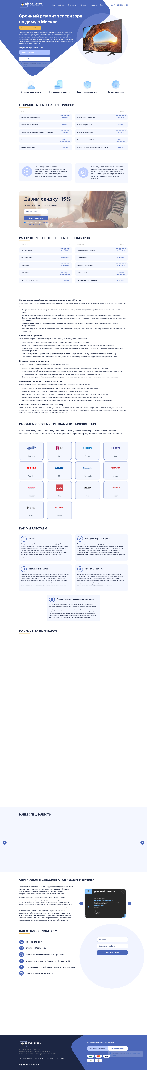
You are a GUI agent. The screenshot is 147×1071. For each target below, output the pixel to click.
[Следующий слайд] (142, 843)
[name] (112, 941)
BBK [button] (59, 476)
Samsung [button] (31, 456)
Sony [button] (116, 456)
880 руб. (121, 147)
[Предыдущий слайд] (5, 843)
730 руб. (65, 117)
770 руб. (65, 140)
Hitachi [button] (115, 496)
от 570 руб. (121, 280)
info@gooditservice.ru (36, 949)
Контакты (93, 5)
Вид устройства (58, 5)
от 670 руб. (65, 280)
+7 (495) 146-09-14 (120, 5)
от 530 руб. (65, 257)
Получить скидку (36, 218)
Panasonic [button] (88, 476)
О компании (72, 5)
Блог (101, 5)
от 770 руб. (65, 265)
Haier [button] (31, 516)
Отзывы (83, 5)
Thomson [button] (31, 496)
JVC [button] (59, 496)
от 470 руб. (65, 250)
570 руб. (65, 132)
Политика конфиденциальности (97, 1066)
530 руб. (65, 147)
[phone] (34, 52)
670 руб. (121, 124)
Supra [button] (59, 516)
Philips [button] (87, 456)
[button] (45, 117)
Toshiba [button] (31, 476)
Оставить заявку (35, 59)
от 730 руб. (65, 273)
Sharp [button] (115, 476)
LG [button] (59, 456)
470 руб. (65, 124)
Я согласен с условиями (37, 64)
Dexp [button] (88, 496)
